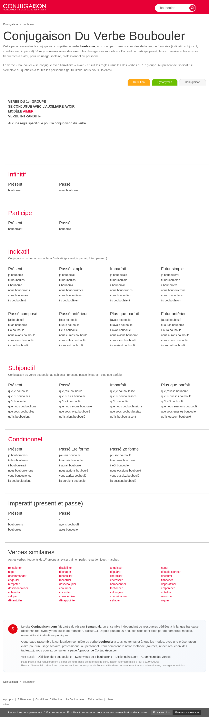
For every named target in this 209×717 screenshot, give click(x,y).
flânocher (167, 580)
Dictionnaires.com (127, 657)
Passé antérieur (73, 314)
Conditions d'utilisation (49, 699)
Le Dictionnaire (75, 699)
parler (82, 559)
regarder (93, 559)
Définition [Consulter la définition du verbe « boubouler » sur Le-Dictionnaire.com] (134, 82)
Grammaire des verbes (155, 657)
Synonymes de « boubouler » (94, 657)
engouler (13, 580)
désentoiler (15, 600)
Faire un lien (95, 699)
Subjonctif (21, 368)
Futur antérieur (174, 314)
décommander (17, 576)
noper (12, 572)
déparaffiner (168, 584)
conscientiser (67, 596)
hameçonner (118, 584)
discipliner (65, 568)
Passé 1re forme (74, 449)
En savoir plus (161, 712)
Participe (20, 213)
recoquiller (65, 576)
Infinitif (17, 174)
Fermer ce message (187, 712)
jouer (103, 559)
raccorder (65, 580)
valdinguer (116, 592)
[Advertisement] (158, 128)
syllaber (115, 600)
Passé (65, 184)
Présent (15, 184)
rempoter (14, 584)
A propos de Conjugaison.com (98, 650)
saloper (13, 596)
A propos (8, 699)
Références (24, 699)
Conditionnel (25, 439)
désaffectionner (170, 572)
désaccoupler (67, 584)
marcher (113, 559)
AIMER (28, 111)
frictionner (116, 588)
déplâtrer (115, 572)
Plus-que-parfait (124, 314)
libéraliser (116, 576)
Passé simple (71, 269)
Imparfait (118, 269)
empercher (168, 588)
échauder (14, 592)
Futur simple (172, 269)
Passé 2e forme (124, 449)
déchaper (65, 572)
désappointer (67, 600)
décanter (166, 576)
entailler (166, 592)
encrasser (116, 580)
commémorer (118, 596)
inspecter (65, 592)
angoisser (116, 568)
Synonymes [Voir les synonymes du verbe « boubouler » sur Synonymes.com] (162, 82)
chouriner (65, 588)
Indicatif (18, 251)
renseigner (15, 568)
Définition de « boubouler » (55, 657)
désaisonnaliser (18, 588)
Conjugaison (10, 24)
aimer (74, 559)
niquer (165, 600)
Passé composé (22, 314)
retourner (167, 596)
